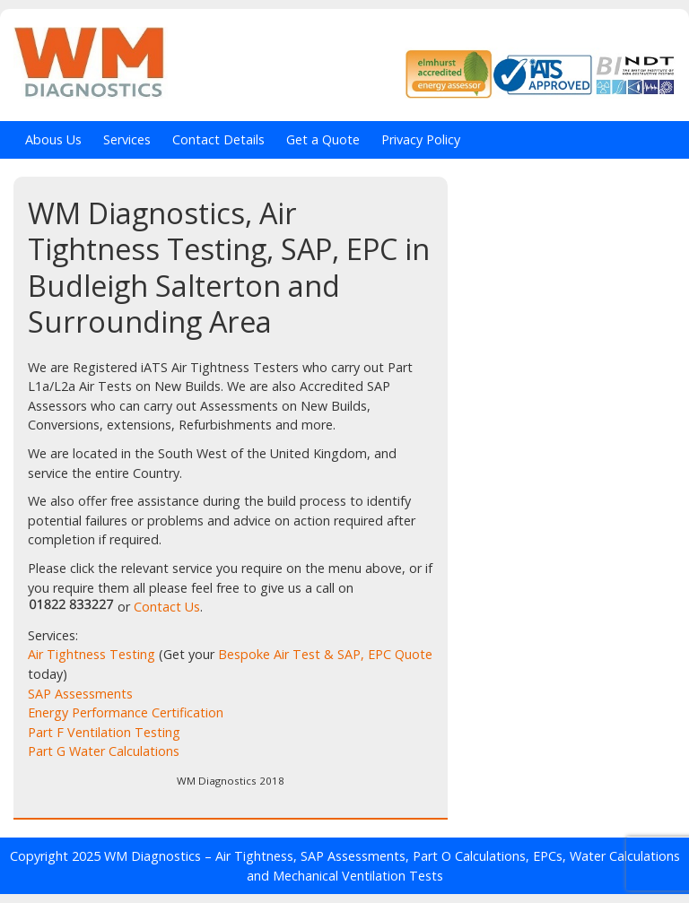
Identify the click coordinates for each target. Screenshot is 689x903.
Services (127, 139)
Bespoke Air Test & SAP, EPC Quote (325, 654)
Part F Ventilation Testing (104, 732)
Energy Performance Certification (125, 712)
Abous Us (53, 139)
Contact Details (218, 139)
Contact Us (167, 606)
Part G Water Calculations (103, 751)
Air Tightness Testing (91, 654)
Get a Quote (323, 139)
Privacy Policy (420, 139)
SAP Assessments (80, 693)
